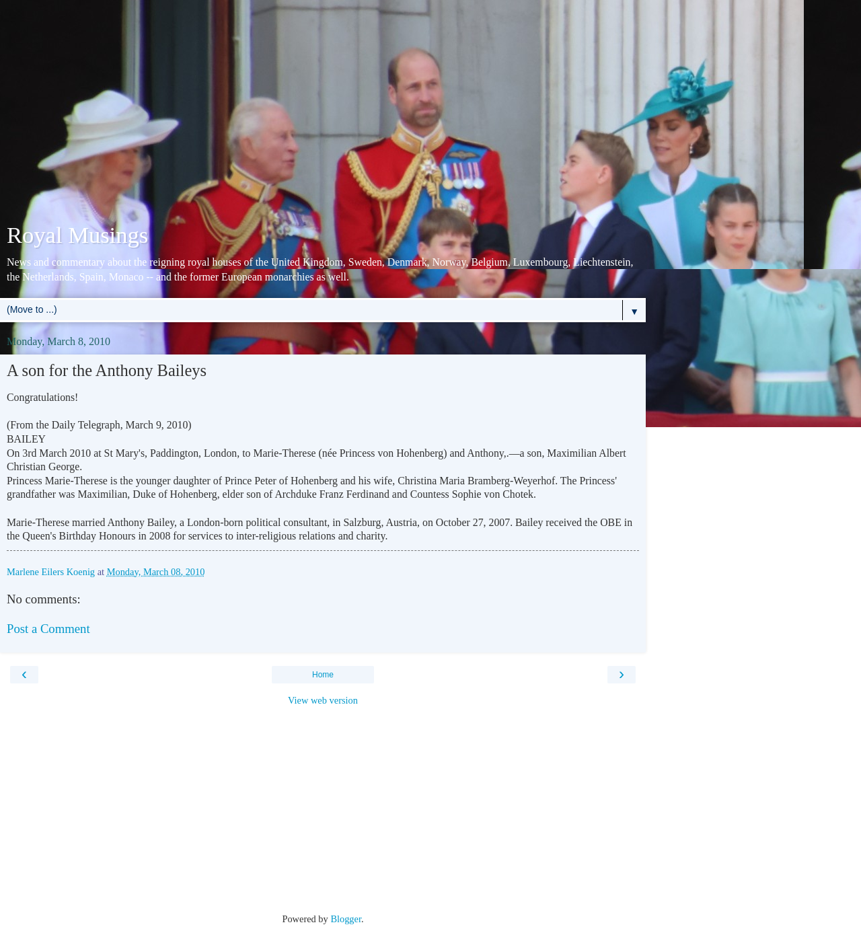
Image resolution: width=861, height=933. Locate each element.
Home (323, 674)
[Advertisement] (323, 114)
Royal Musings (77, 235)
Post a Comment (48, 629)
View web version (323, 700)
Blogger (345, 918)
